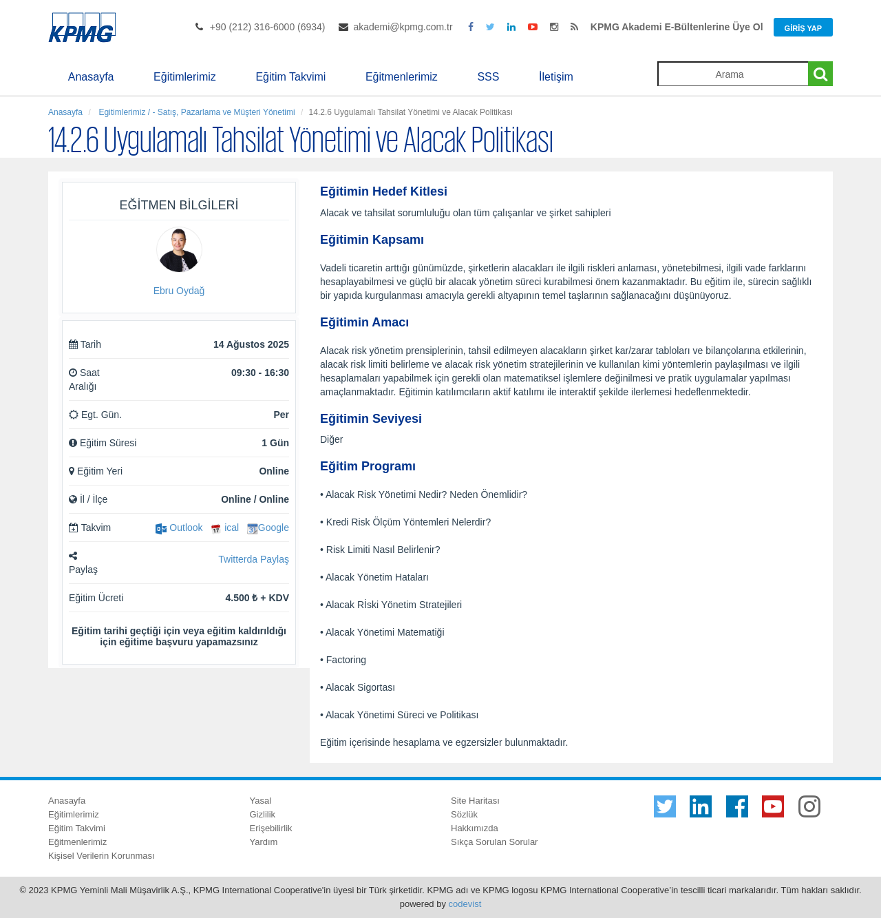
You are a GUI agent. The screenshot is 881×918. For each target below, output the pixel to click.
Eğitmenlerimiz (401, 77)
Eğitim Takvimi (290, 77)
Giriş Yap (803, 28)
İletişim (556, 77)
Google (268, 527)
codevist (465, 904)
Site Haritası (475, 800)
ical (225, 527)
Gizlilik (263, 814)
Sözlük (464, 814)
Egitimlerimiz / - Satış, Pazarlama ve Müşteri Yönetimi (195, 112)
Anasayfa (91, 77)
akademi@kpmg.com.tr (402, 26)
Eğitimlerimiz (184, 77)
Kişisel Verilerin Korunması (101, 856)
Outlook (179, 527)
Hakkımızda (474, 828)
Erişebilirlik (271, 828)
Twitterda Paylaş (253, 559)
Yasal (261, 800)
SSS (488, 77)
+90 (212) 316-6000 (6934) (268, 26)
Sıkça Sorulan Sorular (494, 842)
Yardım (264, 842)
